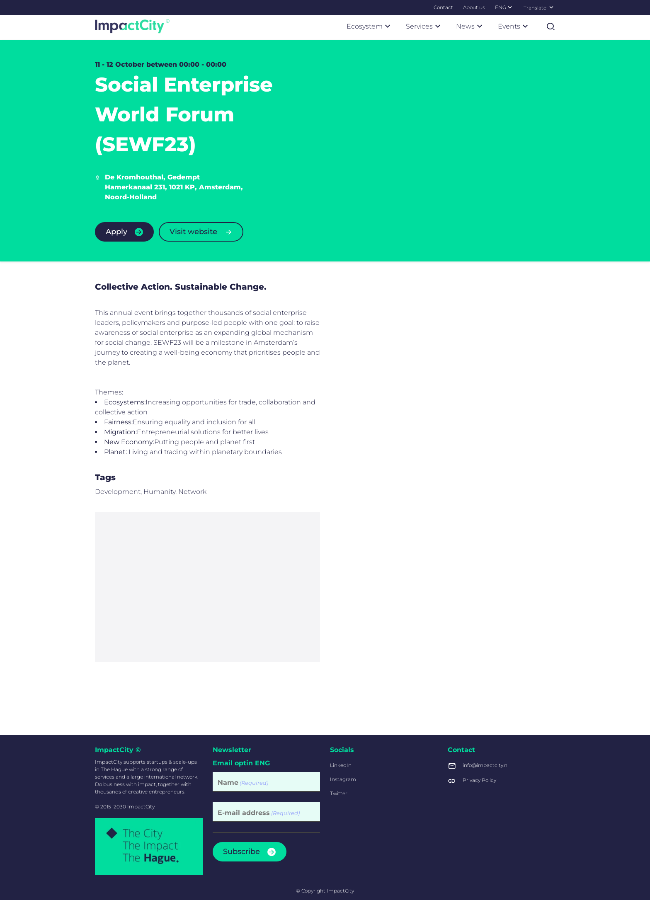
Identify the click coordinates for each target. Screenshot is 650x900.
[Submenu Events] (525, 26)
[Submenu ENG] (510, 7)
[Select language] (551, 7)
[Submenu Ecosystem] (388, 26)
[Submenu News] (480, 26)
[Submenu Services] (438, 26)
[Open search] (550, 26)
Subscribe (241, 851)
